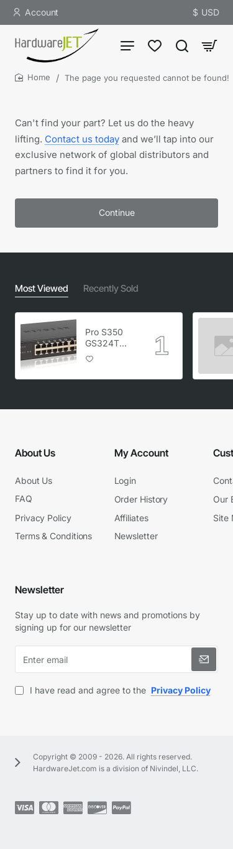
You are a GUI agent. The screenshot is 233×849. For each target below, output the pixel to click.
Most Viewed (41, 288)
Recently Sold (111, 288)
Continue (117, 212)
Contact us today (82, 139)
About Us (35, 453)
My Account (141, 453)
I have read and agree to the (114, 690)
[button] (90, 358)
